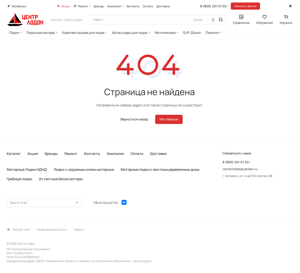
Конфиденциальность (52, 229)
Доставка (158, 153)
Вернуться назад (134, 119)
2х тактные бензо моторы (61, 178)
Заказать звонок (245, 6)
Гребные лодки (19, 178)
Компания (115, 153)
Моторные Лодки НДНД (27, 169)
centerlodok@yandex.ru (240, 169)
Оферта (79, 229)
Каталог (14, 153)
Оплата (137, 153)
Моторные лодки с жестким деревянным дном (160, 169)
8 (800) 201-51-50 (213, 6)
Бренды (51, 153)
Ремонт (70, 153)
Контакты (92, 153)
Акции (32, 153)
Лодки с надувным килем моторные (84, 169)
